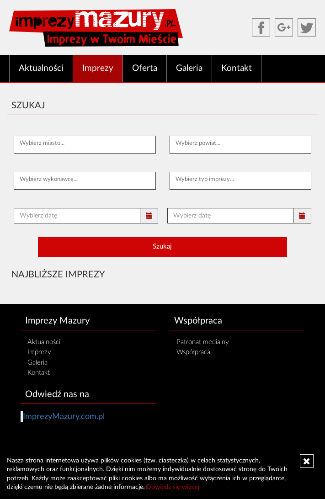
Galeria (189, 68)
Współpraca (193, 352)
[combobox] (85, 145)
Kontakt (236, 68)
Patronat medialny (202, 342)
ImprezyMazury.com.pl (64, 416)
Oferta (144, 68)
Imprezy (97, 68)
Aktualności (41, 68)
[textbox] (84, 143)
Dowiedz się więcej (172, 487)
